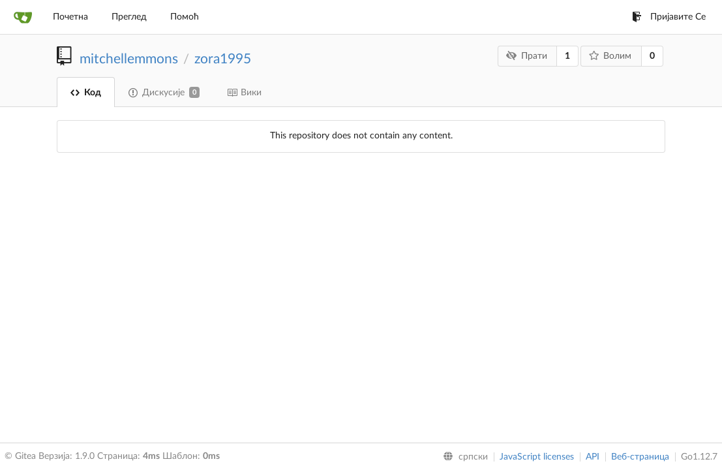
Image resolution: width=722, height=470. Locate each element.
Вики (244, 92)
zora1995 (222, 59)
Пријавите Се (669, 17)
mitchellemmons (129, 59)
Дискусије (164, 92)
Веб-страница (640, 457)
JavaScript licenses (537, 457)
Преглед (129, 17)
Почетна (70, 17)
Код (85, 92)
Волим (610, 56)
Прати (526, 56)
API (592, 457)
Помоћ (184, 17)
